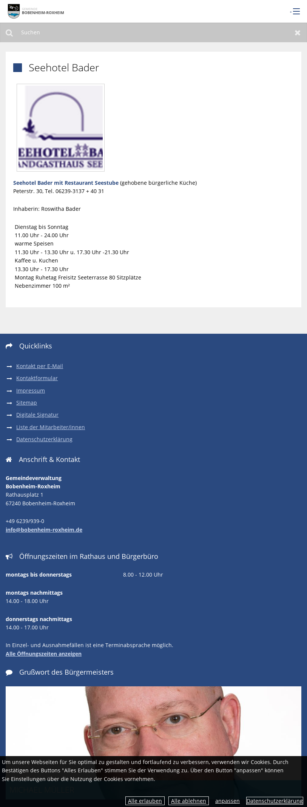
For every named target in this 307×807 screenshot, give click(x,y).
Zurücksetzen (297, 32)
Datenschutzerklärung (275, 800)
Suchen (9, 32)
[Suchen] (153, 32)
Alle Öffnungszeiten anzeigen (44, 653)
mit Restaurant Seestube (85, 182)
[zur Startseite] (36, 10)
